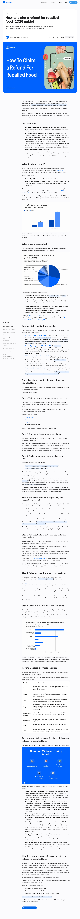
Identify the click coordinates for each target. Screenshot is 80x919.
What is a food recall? (8, 326)
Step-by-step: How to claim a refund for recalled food (8, 338)
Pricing (60, 2)
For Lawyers (53, 2)
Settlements (44, 2)
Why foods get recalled (9, 329)
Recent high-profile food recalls (9, 333)
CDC (25, 584)
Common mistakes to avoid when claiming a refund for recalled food (9, 350)
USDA (61, 170)
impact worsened (31, 196)
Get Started (73, 2)
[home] (7, 2)
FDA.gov (27, 420)
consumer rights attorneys (37, 558)
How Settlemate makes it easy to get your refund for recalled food (9, 356)
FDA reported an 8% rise (36, 316)
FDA (57, 170)
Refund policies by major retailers (9, 344)
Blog (66, 2)
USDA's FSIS (28, 422)
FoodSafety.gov (29, 417)
